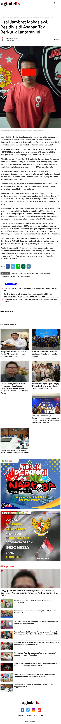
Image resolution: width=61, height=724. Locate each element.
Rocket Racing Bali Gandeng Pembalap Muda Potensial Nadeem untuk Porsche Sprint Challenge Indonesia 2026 (36, 633)
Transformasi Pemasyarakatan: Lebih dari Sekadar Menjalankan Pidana (45, 353)
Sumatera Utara (48, 17)
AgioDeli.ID (6, 137)
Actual (7, 17)
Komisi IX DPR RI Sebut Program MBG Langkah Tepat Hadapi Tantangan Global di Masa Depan (34, 675)
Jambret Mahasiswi (26, 17)
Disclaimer (38, 715)
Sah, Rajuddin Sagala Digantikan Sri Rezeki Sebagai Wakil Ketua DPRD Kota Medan (36, 622)
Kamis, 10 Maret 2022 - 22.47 (13, 40)
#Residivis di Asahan (9, 276)
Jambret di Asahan (15, 17)
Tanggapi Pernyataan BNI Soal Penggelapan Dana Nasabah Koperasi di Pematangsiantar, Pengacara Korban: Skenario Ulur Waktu (14, 388)
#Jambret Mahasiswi (43, 273)
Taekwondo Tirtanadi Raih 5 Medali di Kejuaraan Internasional (32, 601)
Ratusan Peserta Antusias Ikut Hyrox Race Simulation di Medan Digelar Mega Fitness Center (35, 665)
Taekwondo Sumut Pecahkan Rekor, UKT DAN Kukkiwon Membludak (36, 612)
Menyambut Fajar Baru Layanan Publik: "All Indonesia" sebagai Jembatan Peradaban (13, 353)
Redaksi (21, 715)
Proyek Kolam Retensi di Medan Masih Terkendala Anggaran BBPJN (15, 451)
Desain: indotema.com (30, 721)
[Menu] (59, 3)
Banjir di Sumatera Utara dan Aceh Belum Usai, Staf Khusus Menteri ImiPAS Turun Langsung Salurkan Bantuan (28, 295)
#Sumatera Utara (24, 276)
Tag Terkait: (5, 273)
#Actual (14, 273)
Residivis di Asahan (38, 17)
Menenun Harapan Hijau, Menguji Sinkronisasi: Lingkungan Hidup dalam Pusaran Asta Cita (45, 386)
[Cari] (54, 3)
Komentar (57, 39)
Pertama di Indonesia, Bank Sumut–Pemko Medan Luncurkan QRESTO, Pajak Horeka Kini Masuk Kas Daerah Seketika (46, 419)
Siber (29, 715)
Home (2, 17)
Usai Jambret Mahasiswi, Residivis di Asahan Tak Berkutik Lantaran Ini (31, 289)
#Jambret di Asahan (27, 273)
